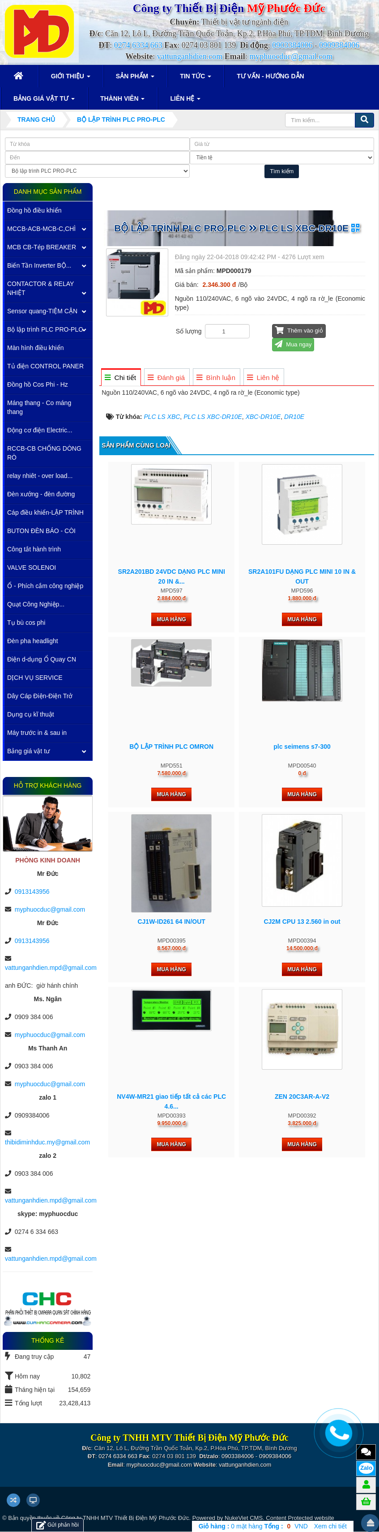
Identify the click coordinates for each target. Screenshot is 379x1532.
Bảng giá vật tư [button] (44, 101)
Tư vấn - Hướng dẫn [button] (270, 76)
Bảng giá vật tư (28, 751)
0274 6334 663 (138, 45)
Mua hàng (171, 619)
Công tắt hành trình (34, 549)
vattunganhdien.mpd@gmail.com (51, 967)
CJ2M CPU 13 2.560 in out (302, 921)
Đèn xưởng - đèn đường (41, 494)
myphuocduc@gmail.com (290, 56)
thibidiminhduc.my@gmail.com (47, 1142)
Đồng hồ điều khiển (34, 210)
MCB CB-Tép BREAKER (41, 247)
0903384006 (292, 45)
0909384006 (339, 45)
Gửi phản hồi (57, 1525)
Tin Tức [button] (195, 79)
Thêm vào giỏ (299, 330)
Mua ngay (293, 344)
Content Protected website (300, 1518)
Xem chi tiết (330, 1526)
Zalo (366, 1467)
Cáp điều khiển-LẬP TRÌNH (45, 512)
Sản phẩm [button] (135, 79)
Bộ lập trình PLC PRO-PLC (45, 329)
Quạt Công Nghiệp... (35, 604)
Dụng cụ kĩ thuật (30, 714)
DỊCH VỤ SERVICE (35, 677)
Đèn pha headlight (32, 640)
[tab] (121, 377)
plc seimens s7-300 (302, 746)
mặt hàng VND (253, 1526)
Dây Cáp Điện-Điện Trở (39, 696)
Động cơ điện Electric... (39, 430)
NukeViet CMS (244, 1518)
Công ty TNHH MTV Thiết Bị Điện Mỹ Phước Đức (125, 1518)
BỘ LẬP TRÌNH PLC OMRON (171, 746)
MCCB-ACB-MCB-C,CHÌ (41, 228)
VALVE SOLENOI (31, 567)
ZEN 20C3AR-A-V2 (302, 1096)
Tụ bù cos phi (26, 622)
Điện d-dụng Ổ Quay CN (41, 659)
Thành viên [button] (122, 101)
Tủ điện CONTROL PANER (45, 366)
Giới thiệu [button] (70, 79)
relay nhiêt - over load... (39, 475)
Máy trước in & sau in (37, 732)
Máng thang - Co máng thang (39, 407)
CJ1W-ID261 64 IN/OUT (171, 921)
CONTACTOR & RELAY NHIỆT (40, 288)
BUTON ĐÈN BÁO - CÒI (41, 530)
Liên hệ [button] (185, 101)
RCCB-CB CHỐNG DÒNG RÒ (44, 453)
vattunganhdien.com (189, 56)
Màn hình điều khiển (35, 347)
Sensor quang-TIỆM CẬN (42, 311)
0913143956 (32, 891)
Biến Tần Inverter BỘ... (39, 265)
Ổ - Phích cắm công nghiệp (45, 585)
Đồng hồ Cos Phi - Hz (37, 384)
